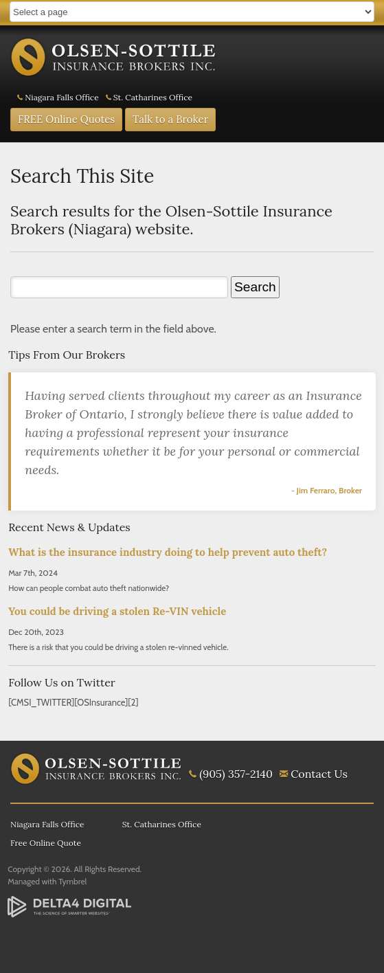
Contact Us (319, 774)
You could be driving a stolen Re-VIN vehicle (117, 611)
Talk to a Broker (170, 119)
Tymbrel (72, 881)
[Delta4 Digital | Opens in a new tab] (69, 907)
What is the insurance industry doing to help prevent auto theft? (167, 552)
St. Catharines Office (152, 97)
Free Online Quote (45, 843)
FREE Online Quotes (66, 119)
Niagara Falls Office (62, 97)
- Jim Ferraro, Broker (326, 490)
